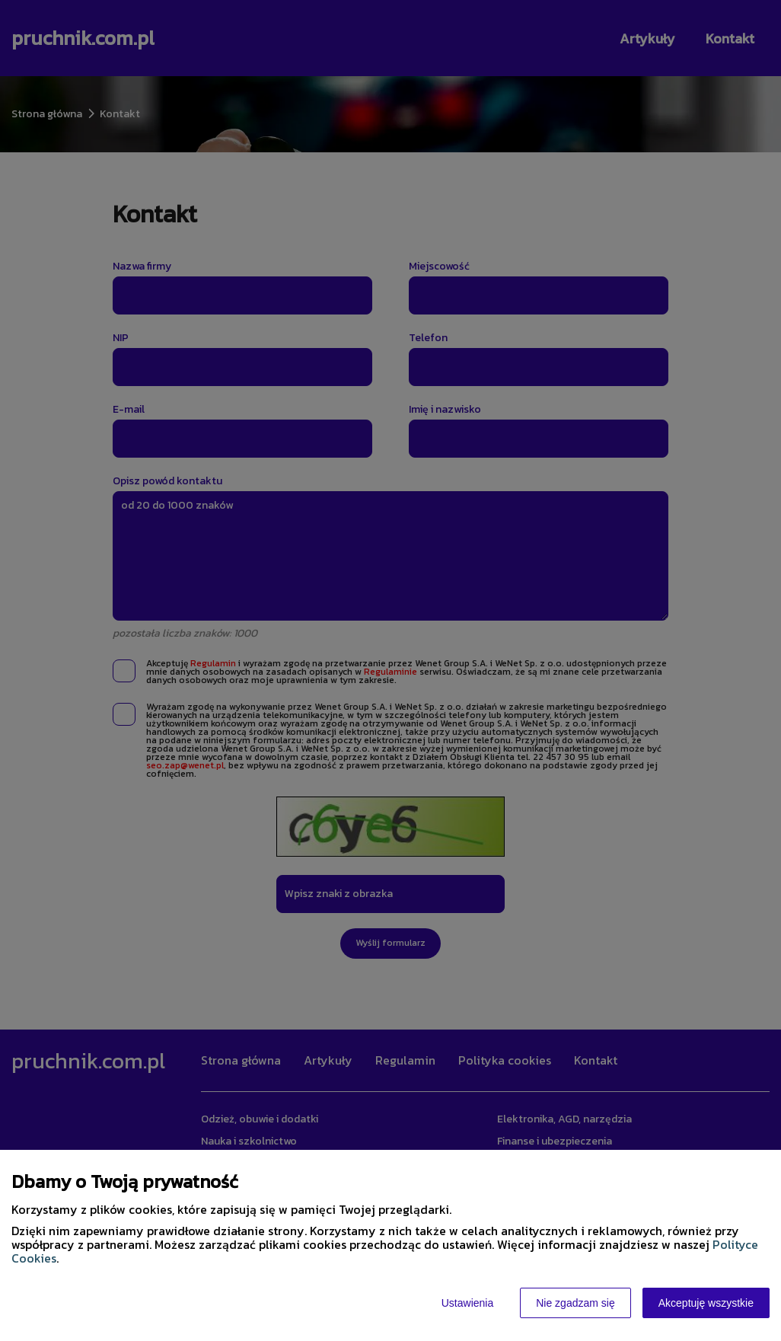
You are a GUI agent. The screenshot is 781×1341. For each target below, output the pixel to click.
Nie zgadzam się (575, 1303)
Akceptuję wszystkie (706, 1303)
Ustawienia (467, 1303)
